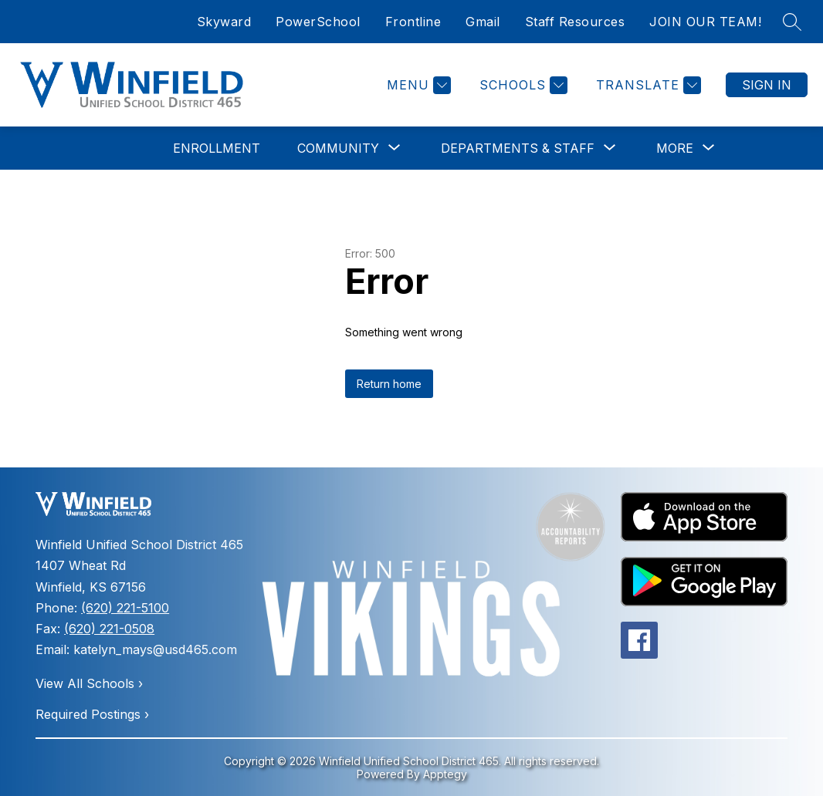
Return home (389, 383)
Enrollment (216, 148)
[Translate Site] (646, 85)
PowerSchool (318, 21)
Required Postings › (92, 714)
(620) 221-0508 (109, 628)
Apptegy (445, 774)
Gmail (483, 21)
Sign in (766, 85)
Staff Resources (575, 21)
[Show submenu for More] (674, 148)
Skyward (224, 21)
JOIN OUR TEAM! (705, 21)
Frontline (413, 21)
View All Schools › (89, 683)
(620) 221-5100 (125, 608)
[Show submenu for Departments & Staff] (517, 148)
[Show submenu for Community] (338, 148)
